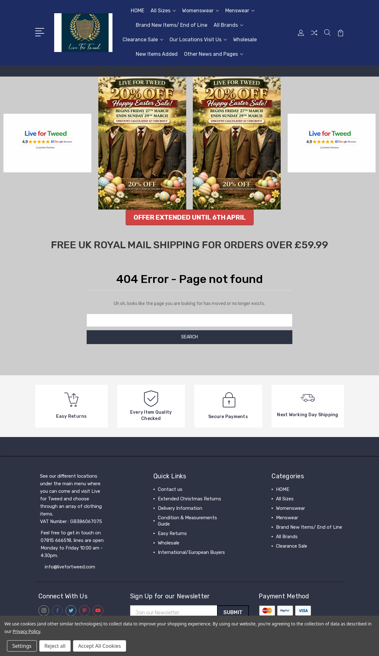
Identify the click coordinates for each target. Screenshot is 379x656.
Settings (22, 645)
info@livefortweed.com (70, 567)
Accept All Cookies (99, 645)
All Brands (228, 25)
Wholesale (245, 40)
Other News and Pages (213, 54)
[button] (190, 217)
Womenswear (200, 11)
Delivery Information (180, 508)
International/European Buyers (191, 552)
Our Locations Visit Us (198, 40)
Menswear (240, 11)
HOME (137, 11)
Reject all (55, 645)
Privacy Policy (26, 631)
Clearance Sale (143, 40)
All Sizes (163, 11)
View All (285, 555)
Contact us (170, 489)
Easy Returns (172, 533)
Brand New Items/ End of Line (171, 25)
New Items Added (157, 54)
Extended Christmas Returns (189, 499)
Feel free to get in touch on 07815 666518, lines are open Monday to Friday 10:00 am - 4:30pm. (72, 544)
